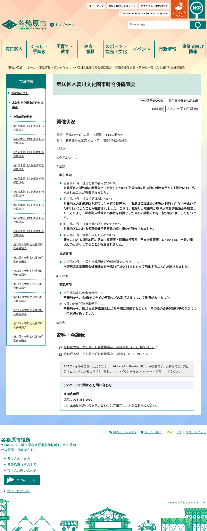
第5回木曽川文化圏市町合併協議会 (28, 180)
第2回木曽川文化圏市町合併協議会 (28, 141)
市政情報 (167, 49)
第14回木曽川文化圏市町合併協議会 (28, 299)
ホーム (31, 67)
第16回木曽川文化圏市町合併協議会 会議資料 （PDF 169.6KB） (111, 347)
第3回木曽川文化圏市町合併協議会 (28, 154)
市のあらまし (62, 67)
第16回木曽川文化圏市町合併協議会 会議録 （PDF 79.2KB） (108, 354)
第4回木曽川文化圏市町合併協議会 (28, 167)
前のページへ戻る (124, 432)
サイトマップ (96, 6)
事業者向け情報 (193, 49)
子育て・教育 (65, 49)
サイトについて (18, 491)
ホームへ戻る (153, 432)
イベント (142, 49)
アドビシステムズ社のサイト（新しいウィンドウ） (97, 371)
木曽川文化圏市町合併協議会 (93, 67)
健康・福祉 (90, 49)
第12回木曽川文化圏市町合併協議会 (28, 272)
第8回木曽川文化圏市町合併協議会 (28, 220)
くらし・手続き (39, 49)
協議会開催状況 (125, 67)
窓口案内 (14, 49)
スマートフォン (196, 432)
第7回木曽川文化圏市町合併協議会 (28, 207)
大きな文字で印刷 (180, 108)
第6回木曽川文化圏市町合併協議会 (28, 193)
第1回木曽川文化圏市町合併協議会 (28, 128)
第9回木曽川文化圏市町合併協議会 (28, 233)
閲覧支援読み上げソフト (122, 6)
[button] (179, 9)
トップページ (65, 25)
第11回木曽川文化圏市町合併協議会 (28, 259)
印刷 (155, 108)
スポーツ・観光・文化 (116, 49)
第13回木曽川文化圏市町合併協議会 (28, 286)
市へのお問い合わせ (22, 470)
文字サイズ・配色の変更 (154, 6)
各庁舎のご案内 (18, 458)
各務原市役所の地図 (22, 464)
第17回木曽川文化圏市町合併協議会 (28, 338)
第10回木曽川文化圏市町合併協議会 (28, 246)
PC (179, 432)
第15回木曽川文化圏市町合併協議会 (28, 312)
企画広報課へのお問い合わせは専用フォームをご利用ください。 (114, 405)
